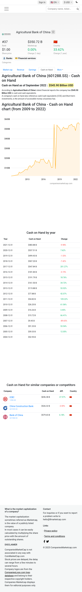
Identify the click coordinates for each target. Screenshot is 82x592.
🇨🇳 (55, 42)
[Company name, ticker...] (63, 9)
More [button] (59, 70)
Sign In (42, 2)
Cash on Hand (47, 70)
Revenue (20, 70)
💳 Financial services (25, 58)
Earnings (32, 70)
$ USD (67, 2)
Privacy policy (50, 531)
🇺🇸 (54, 2)
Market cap (7, 70)
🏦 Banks (7, 58)
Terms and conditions (54, 536)
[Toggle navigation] (6, 9)
